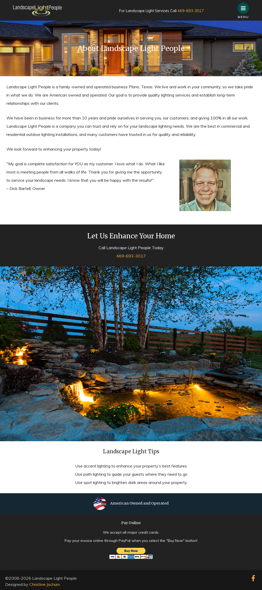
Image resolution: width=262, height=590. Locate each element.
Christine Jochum (44, 584)
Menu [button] (245, 6)
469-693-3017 (191, 10)
